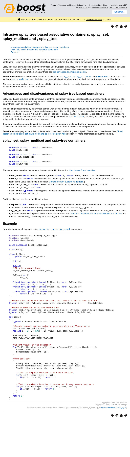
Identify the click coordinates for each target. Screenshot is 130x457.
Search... (119, 12)
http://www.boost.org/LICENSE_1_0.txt (113, 444)
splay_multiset (82, 76)
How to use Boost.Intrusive (82, 173)
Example (14, 52)
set (14, 78)
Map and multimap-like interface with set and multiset (97, 215)
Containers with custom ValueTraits (66, 184)
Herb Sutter (83, 7)
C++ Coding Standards (118, 7)
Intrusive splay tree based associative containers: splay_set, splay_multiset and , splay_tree (56, 36)
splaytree (102, 76)
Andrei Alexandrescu (99, 7)
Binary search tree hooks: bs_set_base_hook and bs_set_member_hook (63, 131)
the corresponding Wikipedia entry (69, 72)
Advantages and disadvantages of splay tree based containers (39, 47)
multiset (24, 78)
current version (94, 19)
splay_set (65, 76)
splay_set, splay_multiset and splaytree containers (34, 49)
